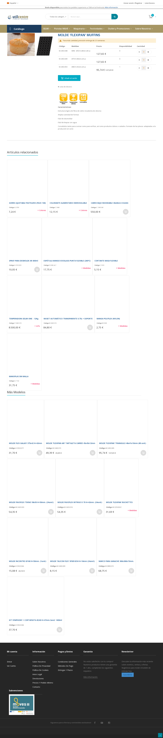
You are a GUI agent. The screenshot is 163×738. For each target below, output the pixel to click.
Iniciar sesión (129, 3)
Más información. (90, 677)
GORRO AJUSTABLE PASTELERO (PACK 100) (27, 203)
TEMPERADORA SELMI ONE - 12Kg (23, 318)
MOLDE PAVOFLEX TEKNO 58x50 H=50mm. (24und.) (31, 502)
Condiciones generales (67, 661)
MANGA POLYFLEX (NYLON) (108, 318)
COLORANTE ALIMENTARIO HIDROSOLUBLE (68, 203)
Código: (12, 207)
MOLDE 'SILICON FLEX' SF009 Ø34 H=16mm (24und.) (72, 561)
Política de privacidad (41, 666)
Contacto (36, 687)
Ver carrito (11, 666)
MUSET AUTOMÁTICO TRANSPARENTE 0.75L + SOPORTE (68, 318)
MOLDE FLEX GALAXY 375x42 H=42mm (25, 443)
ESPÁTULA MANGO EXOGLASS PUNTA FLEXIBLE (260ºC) (67, 260)
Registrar (138, 3)
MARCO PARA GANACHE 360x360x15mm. (116, 561)
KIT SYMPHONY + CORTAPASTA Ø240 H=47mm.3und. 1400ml (35, 620)
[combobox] (91, 17)
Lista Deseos (150, 3)
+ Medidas (86, 268)
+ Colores (42, 210)
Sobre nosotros (39, 661)
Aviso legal (37, 674)
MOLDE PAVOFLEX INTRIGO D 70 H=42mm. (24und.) (80, 502)
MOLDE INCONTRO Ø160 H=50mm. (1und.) (27, 561)
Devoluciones (38, 678)
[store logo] (19, 17)
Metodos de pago (65, 666)
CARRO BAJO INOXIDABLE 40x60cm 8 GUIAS (109, 203)
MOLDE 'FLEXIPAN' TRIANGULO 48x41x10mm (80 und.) (122, 443)
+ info (37, 326)
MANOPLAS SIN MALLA (18, 376)
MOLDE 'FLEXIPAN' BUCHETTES (119, 502)
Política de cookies (40, 670)
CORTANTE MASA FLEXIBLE (106, 260)
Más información (111, 7)
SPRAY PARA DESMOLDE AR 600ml (23, 260)
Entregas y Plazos (65, 670)
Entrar (9, 661)
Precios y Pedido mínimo (42, 682)
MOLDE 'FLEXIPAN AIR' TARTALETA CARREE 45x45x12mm (70, 443)
